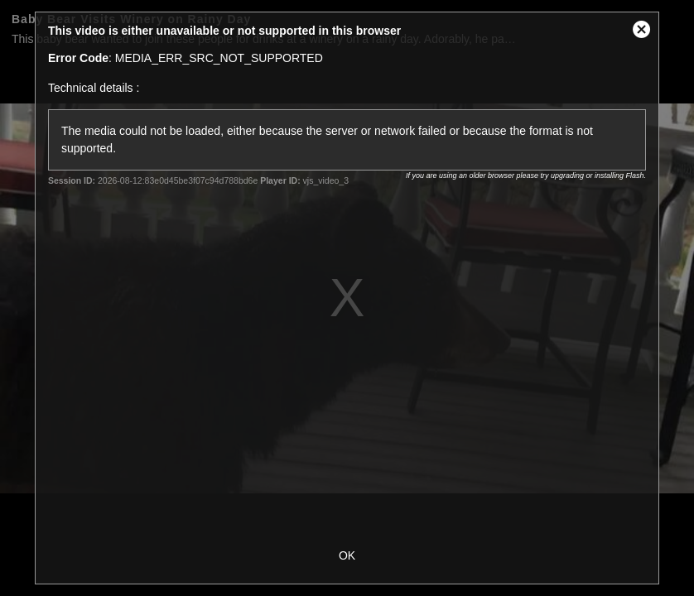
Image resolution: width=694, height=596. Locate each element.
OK (347, 555)
